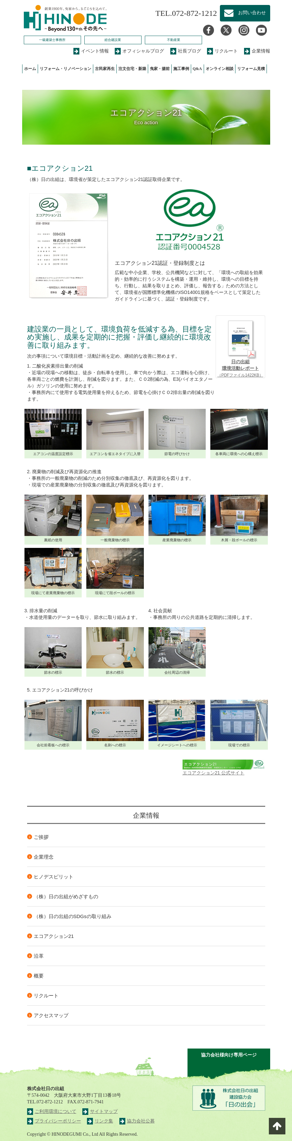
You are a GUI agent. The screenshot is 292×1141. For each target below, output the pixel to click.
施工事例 (181, 68)
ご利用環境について (51, 1111)
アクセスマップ (51, 1015)
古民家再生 (105, 68)
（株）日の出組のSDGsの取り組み (72, 916)
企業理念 (44, 857)
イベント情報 (91, 51)
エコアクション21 (54, 936)
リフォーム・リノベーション (65, 68)
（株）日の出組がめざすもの (66, 896)
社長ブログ (185, 51)
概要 (39, 976)
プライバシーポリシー (54, 1121)
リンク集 (100, 1121)
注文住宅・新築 (132, 68)
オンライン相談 (219, 68)
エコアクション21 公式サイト (224, 767)
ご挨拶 (41, 837)
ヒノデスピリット (53, 876)
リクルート (222, 51)
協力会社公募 (137, 1121)
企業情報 (257, 51)
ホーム (30, 68)
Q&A (197, 68)
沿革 (39, 956)
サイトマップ (100, 1111)
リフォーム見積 (251, 68)
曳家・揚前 (160, 68)
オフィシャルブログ (139, 51)
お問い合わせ (245, 13)
